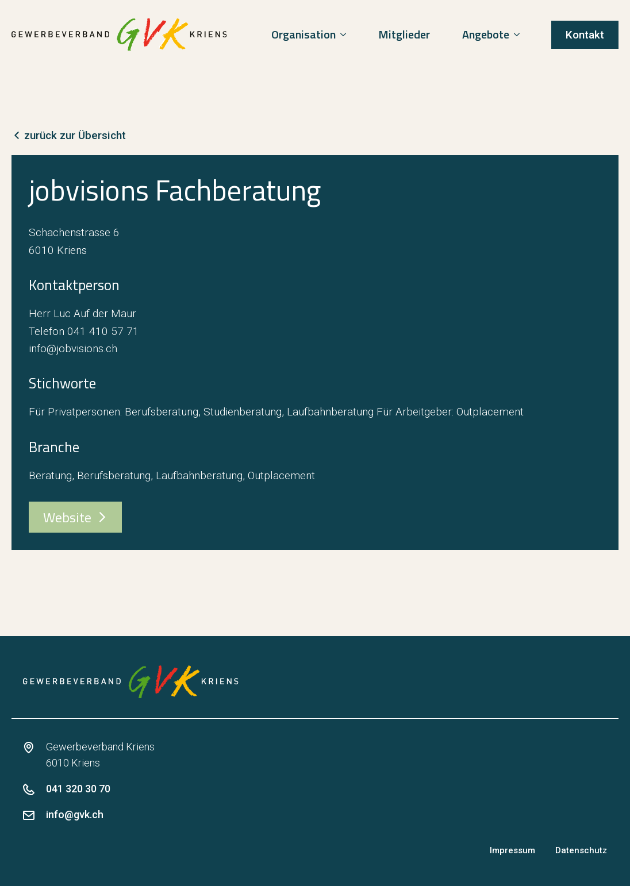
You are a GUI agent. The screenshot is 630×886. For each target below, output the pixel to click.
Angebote (485, 34)
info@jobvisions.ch (73, 348)
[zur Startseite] (119, 34)
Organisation (303, 34)
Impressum (512, 850)
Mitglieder (404, 34)
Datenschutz (581, 850)
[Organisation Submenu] (345, 34)
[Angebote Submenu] (519, 34)
